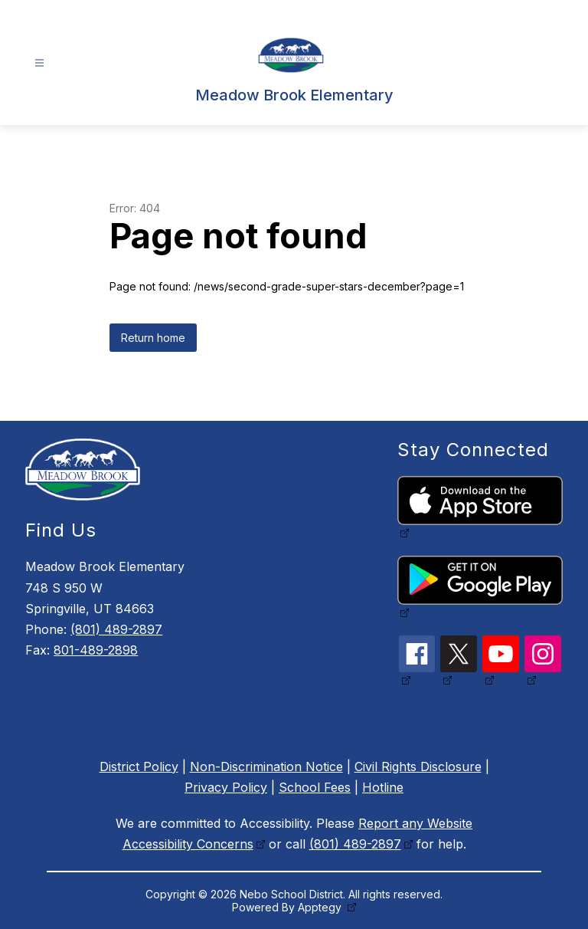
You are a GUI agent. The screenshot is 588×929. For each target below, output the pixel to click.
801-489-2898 (96, 650)
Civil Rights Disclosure (418, 766)
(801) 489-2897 (116, 629)
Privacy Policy (226, 787)
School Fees (315, 787)
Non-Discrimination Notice (266, 766)
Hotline (382, 787)
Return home (153, 337)
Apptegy (321, 907)
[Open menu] (39, 63)
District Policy (139, 766)
